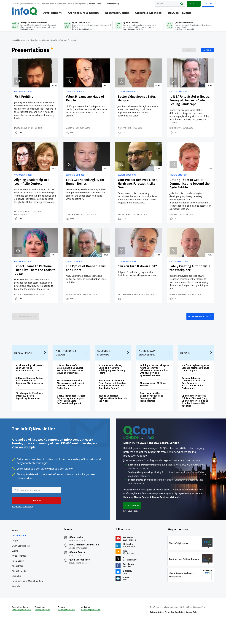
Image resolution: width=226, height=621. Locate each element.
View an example (23, 447)
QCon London (76, 537)
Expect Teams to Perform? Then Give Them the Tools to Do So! (35, 270)
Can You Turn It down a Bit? (136, 266)
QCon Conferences (21, 545)
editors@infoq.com (66, 609)
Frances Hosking (22, 212)
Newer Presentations (26, 316)
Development (52, 13)
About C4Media (19, 570)
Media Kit (16, 575)
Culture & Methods (148, 13)
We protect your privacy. (22, 506)
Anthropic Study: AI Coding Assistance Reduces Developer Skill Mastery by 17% (29, 382)
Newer (190, 50)
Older (206, 50)
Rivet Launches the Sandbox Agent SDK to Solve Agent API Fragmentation (151, 397)
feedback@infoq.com (21, 609)
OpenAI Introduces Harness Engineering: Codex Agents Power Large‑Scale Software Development (71, 400)
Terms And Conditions (175, 612)
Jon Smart (122, 128)
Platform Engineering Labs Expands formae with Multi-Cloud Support (196, 368)
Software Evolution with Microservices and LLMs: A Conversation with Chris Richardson (70, 384)
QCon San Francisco (79, 560)
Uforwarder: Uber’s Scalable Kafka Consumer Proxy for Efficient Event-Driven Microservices (70, 369)
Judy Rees (174, 214)
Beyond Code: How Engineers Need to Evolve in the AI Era (113, 398)
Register (193, 4)
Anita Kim (37, 212)
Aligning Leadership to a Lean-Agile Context (31, 181)
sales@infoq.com (42, 609)
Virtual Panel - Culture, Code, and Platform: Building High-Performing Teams (112, 369)
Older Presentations (199, 316)
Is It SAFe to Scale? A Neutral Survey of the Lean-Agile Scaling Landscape (190, 100)
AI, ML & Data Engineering (147, 352)
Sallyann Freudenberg (128, 294)
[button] (36, 500)
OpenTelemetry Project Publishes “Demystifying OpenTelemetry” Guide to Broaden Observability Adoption (195, 401)
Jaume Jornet (20, 128)
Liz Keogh (70, 128)
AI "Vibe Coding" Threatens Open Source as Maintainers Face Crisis (29, 368)
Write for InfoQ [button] (113, 4)
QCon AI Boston (77, 552)
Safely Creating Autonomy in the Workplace (190, 268)
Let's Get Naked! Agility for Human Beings (85, 181)
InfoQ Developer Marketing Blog (27, 580)
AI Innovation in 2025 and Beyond (153, 384)
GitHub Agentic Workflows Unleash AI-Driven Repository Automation (29, 396)
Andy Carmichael (74, 294)
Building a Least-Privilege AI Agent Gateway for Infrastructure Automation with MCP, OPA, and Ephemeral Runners (154, 370)
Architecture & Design (83, 13)
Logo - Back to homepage (25, 11)
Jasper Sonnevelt (178, 294)
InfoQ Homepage (19, 40)
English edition (95, 4)
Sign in (208, 4)
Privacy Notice (157, 612)
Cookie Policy (192, 612)
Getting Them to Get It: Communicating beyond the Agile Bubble (190, 183)
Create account (19, 535)
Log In (15, 540)
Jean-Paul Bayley (74, 214)
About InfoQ (18, 565)
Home (15, 530)
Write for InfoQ (19, 555)
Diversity (16, 585)
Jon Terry (174, 128)
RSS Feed (52, 50)
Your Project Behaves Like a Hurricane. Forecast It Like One (137, 183)
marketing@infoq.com (90, 609)
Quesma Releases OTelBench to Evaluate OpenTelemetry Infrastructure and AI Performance (193, 383)
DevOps (173, 13)
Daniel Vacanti (124, 214)
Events (186, 13)
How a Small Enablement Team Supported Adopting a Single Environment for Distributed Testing (112, 384)
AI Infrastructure (117, 13)
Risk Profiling (23, 96)
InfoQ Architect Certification (84, 545)
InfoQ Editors (18, 560)
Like (20, 132)
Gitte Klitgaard (22, 294)
